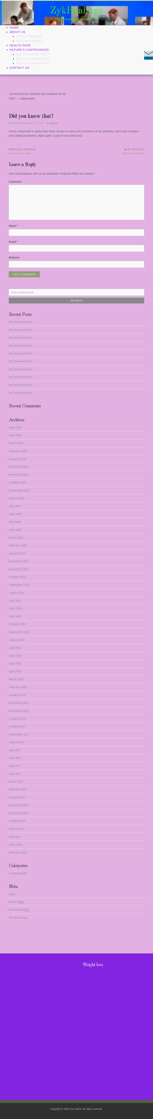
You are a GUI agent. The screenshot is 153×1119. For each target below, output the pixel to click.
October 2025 (17, 482)
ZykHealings (76, 11)
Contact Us (19, 67)
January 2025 (17, 553)
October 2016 (17, 821)
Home (14, 27)
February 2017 (18, 789)
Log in (12, 894)
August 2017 (17, 742)
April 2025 (15, 529)
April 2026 (15, 435)
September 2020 (19, 632)
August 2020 (17, 640)
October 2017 (17, 726)
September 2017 (19, 734)
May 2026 (15, 427)
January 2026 (17, 459)
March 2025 (16, 537)
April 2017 (15, 773)
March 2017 (16, 781)
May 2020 (15, 663)
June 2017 (15, 758)
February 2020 (18, 687)
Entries (16, 902)
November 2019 (19, 710)
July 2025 (15, 506)
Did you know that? (33, 54)
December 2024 (19, 561)
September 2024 (19, 584)
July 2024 (15, 600)
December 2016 (19, 805)
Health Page (20, 45)
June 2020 (15, 655)
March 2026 (16, 443)
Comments (19, 909)
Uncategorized (18, 873)
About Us (17, 32)
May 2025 (15, 521)
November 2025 (19, 474)
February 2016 (18, 852)
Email (13, 241)
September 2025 (19, 490)
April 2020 (15, 671)
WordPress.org (18, 917)
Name (13, 225)
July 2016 (15, 836)
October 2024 (17, 577)
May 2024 (15, 616)
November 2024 (19, 569)
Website (14, 257)
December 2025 (19, 466)
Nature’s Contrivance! (29, 49)
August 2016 (17, 828)
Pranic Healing (29, 36)
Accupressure (29, 41)
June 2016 (15, 844)
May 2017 (15, 765)
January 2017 (17, 797)
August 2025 (17, 498)
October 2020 (17, 624)
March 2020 (16, 679)
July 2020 (15, 647)
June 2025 (15, 514)
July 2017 (15, 750)
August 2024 (17, 592)
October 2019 (17, 718)
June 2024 (15, 608)
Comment (15, 181)
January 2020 (17, 695)
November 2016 (19, 813)
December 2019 (19, 702)
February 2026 (18, 451)
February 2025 (18, 545)
